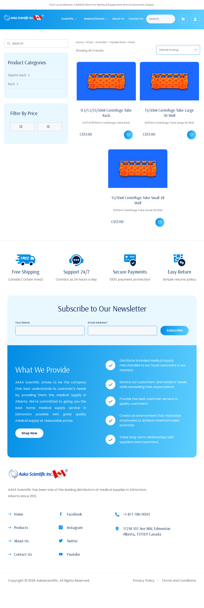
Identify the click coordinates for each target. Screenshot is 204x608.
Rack (11, 83)
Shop (89, 42)
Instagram (75, 527)
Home (80, 42)
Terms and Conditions (179, 580)
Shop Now (29, 433)
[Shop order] (178, 50)
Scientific (101, 42)
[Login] (195, 19)
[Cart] (182, 19)
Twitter (72, 540)
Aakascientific (47, 580)
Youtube (73, 554)
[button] (129, 135)
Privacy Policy (143, 580)
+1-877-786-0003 (136, 514)
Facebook (74, 514)
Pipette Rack (118, 42)
